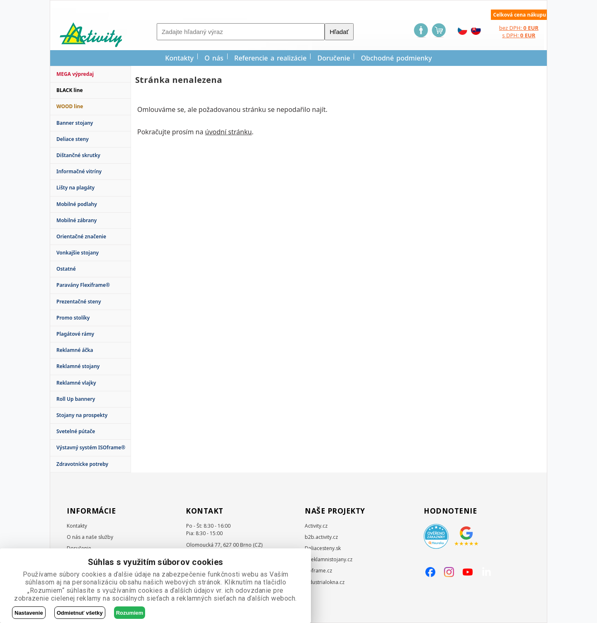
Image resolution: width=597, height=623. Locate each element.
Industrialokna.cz (325, 582)
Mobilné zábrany (76, 220)
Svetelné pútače (75, 431)
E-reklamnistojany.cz (328, 559)
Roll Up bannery (75, 398)
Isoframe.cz (318, 570)
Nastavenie (29, 613)
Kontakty (179, 58)
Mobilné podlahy (76, 204)
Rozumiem (129, 613)
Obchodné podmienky (396, 58)
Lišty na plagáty (75, 187)
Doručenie (334, 58)
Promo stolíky (73, 317)
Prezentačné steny (78, 301)
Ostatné (66, 268)
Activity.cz (316, 525)
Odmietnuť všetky (80, 613)
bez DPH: (519, 28)
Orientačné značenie (81, 236)
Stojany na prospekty (81, 415)
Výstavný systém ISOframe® (90, 447)
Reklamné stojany (78, 366)
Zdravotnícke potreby (82, 464)
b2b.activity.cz (321, 537)
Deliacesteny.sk (323, 548)
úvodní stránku (228, 131)
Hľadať (339, 31)
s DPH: (518, 35)
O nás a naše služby (90, 537)
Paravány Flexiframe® (83, 284)
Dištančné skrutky (78, 155)
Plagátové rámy (75, 333)
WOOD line (69, 106)
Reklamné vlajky (76, 382)
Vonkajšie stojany (77, 252)
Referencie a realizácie (270, 58)
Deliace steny (72, 139)
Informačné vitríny (79, 171)
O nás (213, 58)
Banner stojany (74, 122)
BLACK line (69, 90)
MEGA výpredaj (75, 74)
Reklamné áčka (74, 350)
